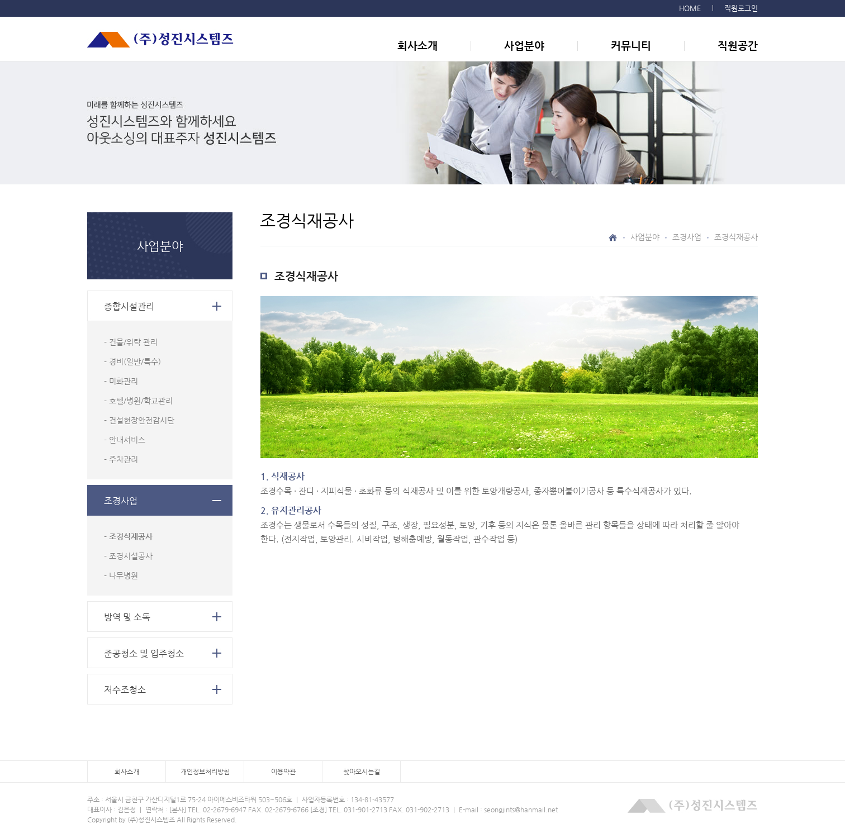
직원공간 (738, 45)
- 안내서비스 (124, 439)
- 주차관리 (121, 459)
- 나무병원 (121, 575)
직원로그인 (741, 8)
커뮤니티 (631, 45)
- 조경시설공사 (128, 555)
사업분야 (524, 45)
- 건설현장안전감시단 (139, 420)
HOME (690, 8)
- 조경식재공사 (128, 536)
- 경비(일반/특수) (132, 361)
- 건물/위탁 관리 (131, 341)
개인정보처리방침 (205, 771)
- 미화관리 (121, 381)
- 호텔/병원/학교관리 (138, 400)
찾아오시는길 (361, 771)
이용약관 (283, 771)
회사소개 (417, 45)
